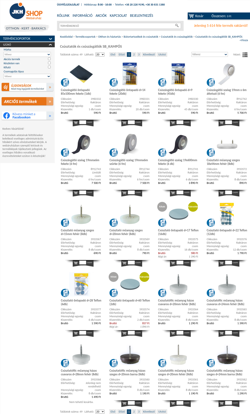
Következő (149, 54)
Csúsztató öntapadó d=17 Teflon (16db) (178, 232)
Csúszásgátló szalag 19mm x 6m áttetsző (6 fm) (227, 92)
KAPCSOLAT (118, 15)
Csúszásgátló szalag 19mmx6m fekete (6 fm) (80, 162)
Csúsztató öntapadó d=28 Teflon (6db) (81, 302)
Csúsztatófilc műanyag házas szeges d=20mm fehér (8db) (176, 372)
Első (113, 54)
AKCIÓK (101, 15)
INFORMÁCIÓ (83, 15)
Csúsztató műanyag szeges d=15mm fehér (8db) (77, 232)
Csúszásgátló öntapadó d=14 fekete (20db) (127, 92)
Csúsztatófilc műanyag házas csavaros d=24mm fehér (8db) (225, 302)
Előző (122, 54)
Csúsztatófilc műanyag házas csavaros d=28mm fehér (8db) (79, 372)
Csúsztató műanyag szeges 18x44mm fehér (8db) (223, 162)
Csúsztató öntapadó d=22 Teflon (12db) (227, 232)
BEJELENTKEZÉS (141, 15)
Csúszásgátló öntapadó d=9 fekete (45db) (175, 92)
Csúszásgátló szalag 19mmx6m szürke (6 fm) (128, 162)
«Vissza (244, 40)
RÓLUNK (63, 15)
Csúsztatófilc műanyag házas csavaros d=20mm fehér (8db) (177, 302)
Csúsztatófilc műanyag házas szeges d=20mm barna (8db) (127, 372)
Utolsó (162, 54)
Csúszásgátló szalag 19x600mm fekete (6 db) (177, 162)
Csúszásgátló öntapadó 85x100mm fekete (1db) (76, 92)
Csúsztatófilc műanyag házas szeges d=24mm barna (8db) (225, 372)
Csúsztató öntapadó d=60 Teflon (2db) (129, 302)
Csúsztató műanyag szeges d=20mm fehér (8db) (126, 232)
